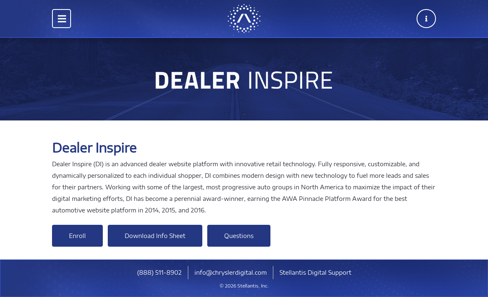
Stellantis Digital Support (315, 272)
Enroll (77, 235)
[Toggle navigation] (61, 18)
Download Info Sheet (155, 235)
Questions (238, 235)
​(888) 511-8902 (159, 272)
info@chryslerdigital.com (230, 272)
